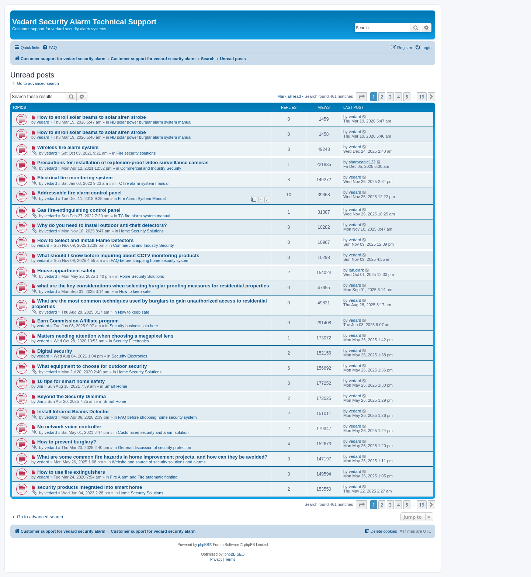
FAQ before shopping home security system (150, 260)
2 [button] (382, 96)
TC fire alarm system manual (143, 183)
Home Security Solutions (141, 231)
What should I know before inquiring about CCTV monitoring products (118, 255)
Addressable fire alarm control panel (79, 193)
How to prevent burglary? (66, 442)
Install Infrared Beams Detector (73, 411)
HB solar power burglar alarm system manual (150, 122)
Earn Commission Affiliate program (78, 321)
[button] (361, 96)
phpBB (203, 545)
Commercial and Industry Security (150, 168)
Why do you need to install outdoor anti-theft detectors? (102, 225)
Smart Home (115, 386)
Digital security (54, 351)
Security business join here (134, 326)
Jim (40, 386)
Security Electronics (131, 341)
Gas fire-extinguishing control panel (79, 210)
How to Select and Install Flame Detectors (85, 240)
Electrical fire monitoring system (74, 177)
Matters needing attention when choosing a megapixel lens (105, 336)
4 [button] (398, 96)
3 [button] (390, 96)
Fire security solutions (136, 153)
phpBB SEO (234, 554)
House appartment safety (66, 270)
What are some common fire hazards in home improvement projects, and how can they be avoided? (152, 457)
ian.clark (356, 270)
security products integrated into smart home (89, 487)
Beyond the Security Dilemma (71, 396)
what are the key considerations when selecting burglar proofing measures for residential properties (153, 285)
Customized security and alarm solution (153, 432)
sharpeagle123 (362, 162)
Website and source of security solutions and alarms (158, 462)
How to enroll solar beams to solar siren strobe (91, 117)
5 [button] (407, 96)
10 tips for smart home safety (71, 381)
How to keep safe (134, 291)
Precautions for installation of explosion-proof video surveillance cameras (123, 162)
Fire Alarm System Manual (142, 198)
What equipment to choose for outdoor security (92, 366)
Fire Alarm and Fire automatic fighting (143, 477)
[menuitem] (49, 47)
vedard (43, 122)
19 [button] (421, 96)
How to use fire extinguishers (71, 472)
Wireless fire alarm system (67, 147)
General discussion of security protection (154, 447)
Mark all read (289, 96)
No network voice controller (69, 426)
